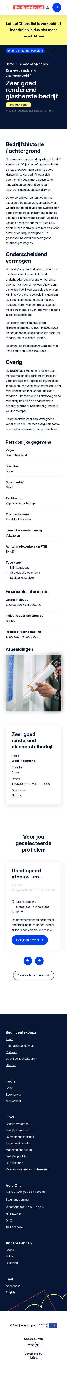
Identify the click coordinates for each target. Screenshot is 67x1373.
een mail (24, 1199)
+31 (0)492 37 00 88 (31, 1192)
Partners (11, 1052)
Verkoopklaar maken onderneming (27, 1169)
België (10, 1256)
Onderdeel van (33, 1342)
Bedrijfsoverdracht (17, 1124)
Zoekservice (14, 1094)
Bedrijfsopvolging (17, 1156)
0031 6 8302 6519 (32, 1207)
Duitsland (12, 1263)
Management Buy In (19, 1150)
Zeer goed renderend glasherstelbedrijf (21, 73)
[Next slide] (39, 961)
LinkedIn (15, 1214)
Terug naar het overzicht (27, 50)
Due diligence (14, 1163)
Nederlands (13, 1286)
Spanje (10, 1250)
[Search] (56, 7)
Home (10, 64)
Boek (9, 1088)
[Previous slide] (28, 961)
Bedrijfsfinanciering (18, 1130)
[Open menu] (7, 7)
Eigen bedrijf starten (18, 1143)
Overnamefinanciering (20, 1137)
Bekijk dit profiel (27, 940)
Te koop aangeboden (33, 64)
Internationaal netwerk (20, 1045)
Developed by (33, 1355)
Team (9, 1039)
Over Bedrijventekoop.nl (21, 1058)
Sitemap (11, 1065)
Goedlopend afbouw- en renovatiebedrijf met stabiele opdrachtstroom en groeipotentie (31, 873)
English (10, 1292)
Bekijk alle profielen (31, 975)
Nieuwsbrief (13, 1101)
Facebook (16, 1227)
